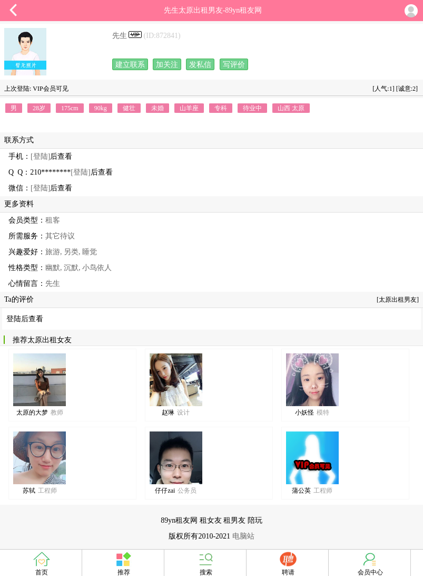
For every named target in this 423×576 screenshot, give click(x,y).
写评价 (234, 65)
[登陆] (40, 156)
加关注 (167, 65)
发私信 (200, 65)
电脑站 (243, 536)
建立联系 (130, 65)
